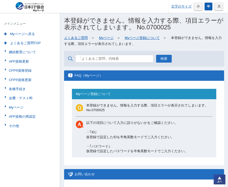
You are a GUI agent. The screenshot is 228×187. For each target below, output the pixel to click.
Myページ (15, 107)
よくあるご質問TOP (22, 43)
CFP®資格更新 (20, 80)
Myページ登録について (142, 38)
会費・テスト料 (20, 98)
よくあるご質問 (76, 38)
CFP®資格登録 (20, 70)
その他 (13, 126)
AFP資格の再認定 (22, 116)
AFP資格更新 (18, 61)
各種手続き (17, 89)
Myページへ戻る (19, 34)
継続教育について (22, 52)
